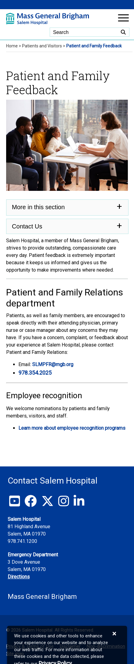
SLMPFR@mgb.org (53, 364)
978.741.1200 (22, 541)
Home (12, 45)
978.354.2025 (35, 372)
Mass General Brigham (42, 596)
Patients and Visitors (42, 45)
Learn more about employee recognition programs (71, 428)
